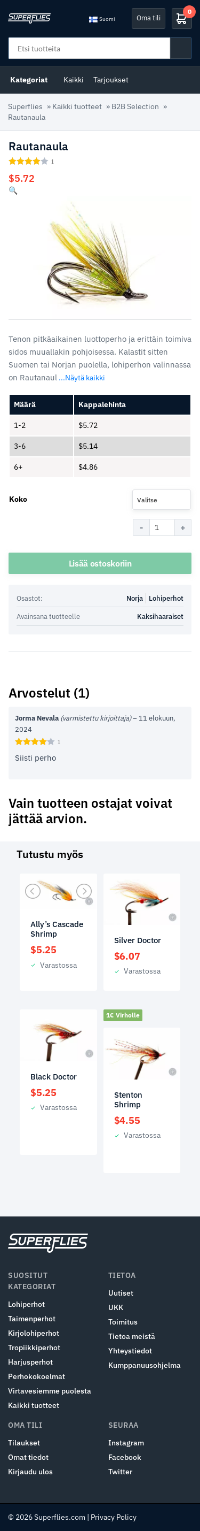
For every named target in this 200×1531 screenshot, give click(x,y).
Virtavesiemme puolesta (49, 1391)
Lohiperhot (166, 598)
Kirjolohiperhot (33, 1333)
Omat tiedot (28, 1457)
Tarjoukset (111, 80)
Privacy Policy (114, 1517)
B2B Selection (135, 106)
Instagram (126, 1443)
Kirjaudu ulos (30, 1471)
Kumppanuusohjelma (144, 1365)
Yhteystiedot (130, 1351)
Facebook (124, 1457)
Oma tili (149, 17)
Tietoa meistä (131, 1336)
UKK (115, 1307)
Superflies (25, 106)
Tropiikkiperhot (34, 1347)
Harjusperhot (30, 1362)
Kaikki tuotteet (77, 106)
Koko (18, 499)
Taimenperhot (31, 1318)
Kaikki (73, 80)
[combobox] (161, 499)
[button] (13, 190)
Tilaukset (24, 1443)
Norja (134, 598)
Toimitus (123, 1322)
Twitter (120, 1471)
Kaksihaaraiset (160, 616)
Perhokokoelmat (36, 1376)
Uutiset (120, 1293)
